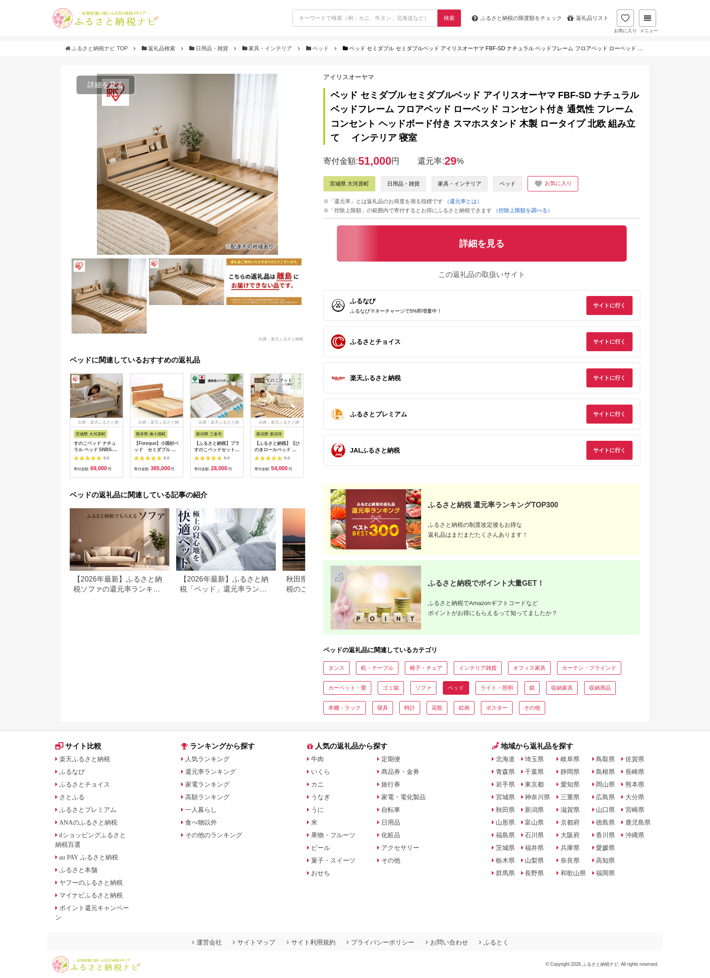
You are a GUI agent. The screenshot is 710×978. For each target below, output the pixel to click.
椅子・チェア (426, 668)
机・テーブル (377, 668)
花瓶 (437, 708)
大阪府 (570, 835)
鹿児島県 (638, 822)
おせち (320, 873)
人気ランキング (207, 759)
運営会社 (207, 942)
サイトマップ (254, 942)
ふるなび (72, 771)
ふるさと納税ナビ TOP (97, 48)
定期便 (390, 759)
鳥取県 (605, 759)
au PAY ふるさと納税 (89, 857)
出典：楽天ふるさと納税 (281, 338)
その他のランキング (213, 835)
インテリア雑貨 (478, 668)
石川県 (534, 835)
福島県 (505, 835)
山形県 (505, 822)
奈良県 (570, 860)
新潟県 (534, 809)
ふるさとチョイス (84, 784)
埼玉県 (534, 759)
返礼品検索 (159, 48)
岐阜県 (570, 759)
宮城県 (505, 797)
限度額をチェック (517, 18)
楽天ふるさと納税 (84, 759)
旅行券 (390, 784)
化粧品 (390, 835)
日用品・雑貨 (209, 48)
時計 (409, 708)
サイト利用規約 (311, 942)
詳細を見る (105, 85)
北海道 (505, 759)
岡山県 (605, 784)
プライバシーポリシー (380, 942)
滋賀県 (570, 809)
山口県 (605, 809)
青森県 (505, 771)
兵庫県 (570, 847)
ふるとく (494, 942)
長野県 (534, 873)
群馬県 (505, 873)
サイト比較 (78, 746)
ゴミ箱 (391, 688)
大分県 (634, 797)
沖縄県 (634, 835)
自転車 (390, 809)
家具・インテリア (268, 48)
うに (317, 809)
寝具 (382, 708)
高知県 (605, 860)
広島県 (605, 797)
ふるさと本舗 (78, 870)
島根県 (605, 771)
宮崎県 (634, 809)
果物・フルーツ (333, 835)
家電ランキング (207, 784)
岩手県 (505, 784)
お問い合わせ (447, 942)
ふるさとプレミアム (87, 809)
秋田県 (505, 809)
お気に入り (625, 21)
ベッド (318, 48)
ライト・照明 (496, 688)
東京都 (534, 784)
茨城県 (505, 847)
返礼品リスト (588, 18)
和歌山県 (573, 873)
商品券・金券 (400, 771)
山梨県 (534, 860)
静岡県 (570, 771)
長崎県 (634, 771)
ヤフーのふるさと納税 (91, 882)
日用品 (390, 822)
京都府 (570, 822)
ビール (320, 847)
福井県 (534, 847)
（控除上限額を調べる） (523, 210)
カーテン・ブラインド (589, 668)
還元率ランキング (210, 771)
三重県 (570, 797)
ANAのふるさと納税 (88, 822)
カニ (317, 784)
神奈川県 (537, 797)
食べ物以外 (201, 822)
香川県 (605, 835)
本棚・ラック (344, 708)
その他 (532, 708)
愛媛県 (605, 847)
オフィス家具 (529, 668)
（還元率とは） (463, 201)
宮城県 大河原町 (349, 184)
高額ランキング (207, 797)
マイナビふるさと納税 (91, 895)
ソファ (423, 688)
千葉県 (534, 771)
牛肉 (317, 759)
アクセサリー (400, 847)
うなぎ (320, 797)
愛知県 (570, 784)
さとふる (72, 797)
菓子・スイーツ (333, 860)
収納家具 (562, 688)
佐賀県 (634, 759)
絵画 (464, 708)
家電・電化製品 (403, 797)
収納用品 (600, 688)
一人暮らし (201, 809)
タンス (336, 668)
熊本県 (634, 784)
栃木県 (505, 860)
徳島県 (605, 822)
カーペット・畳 (347, 688)
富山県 (534, 822)
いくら (320, 771)
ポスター (497, 708)
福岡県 (605, 873)
